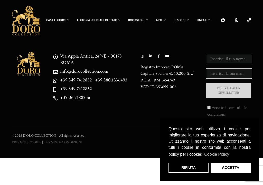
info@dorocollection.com (84, 71)
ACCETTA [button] (230, 167)
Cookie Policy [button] (216, 154)
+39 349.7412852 (76, 80)
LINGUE (203, 20)
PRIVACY (19, 142)
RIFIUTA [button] (188, 167)
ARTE (161, 20)
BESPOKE (181, 20)
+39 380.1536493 (111, 80)
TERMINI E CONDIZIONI (63, 142)
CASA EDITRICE (57, 20)
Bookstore (138, 20)
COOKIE (35, 142)
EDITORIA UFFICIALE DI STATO (98, 20)
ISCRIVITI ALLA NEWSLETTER (228, 90)
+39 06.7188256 (75, 97)
